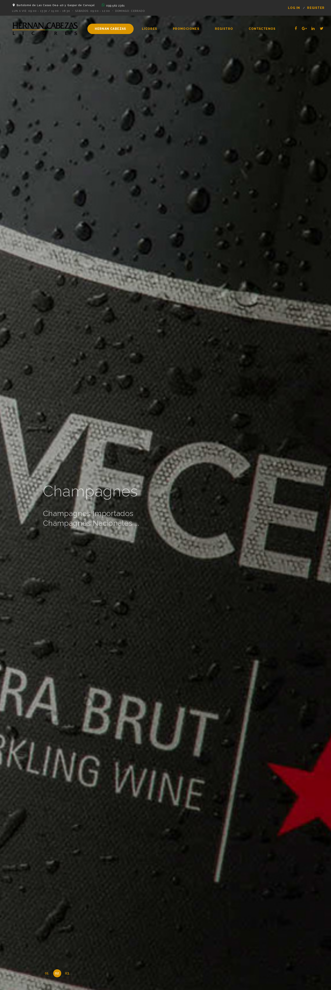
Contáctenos (262, 28)
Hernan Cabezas (110, 28)
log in (294, 8)
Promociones (186, 28)
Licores (149, 28)
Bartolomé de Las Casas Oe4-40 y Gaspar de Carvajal (56, 5)
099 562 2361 (115, 5)
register (315, 8)
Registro (224, 28)
